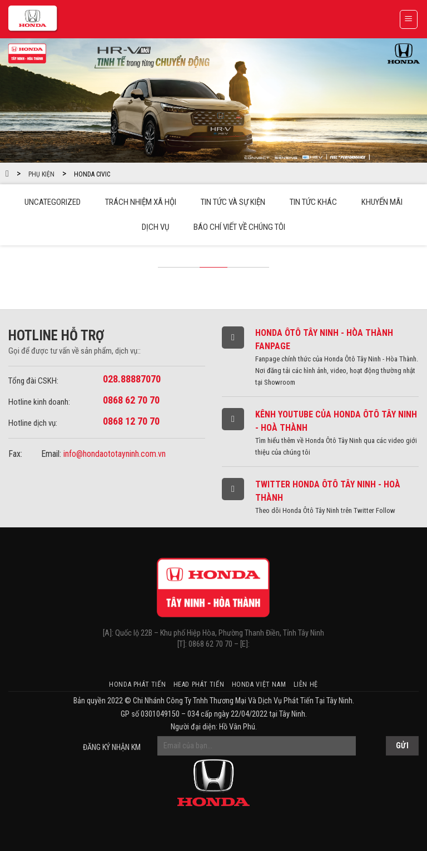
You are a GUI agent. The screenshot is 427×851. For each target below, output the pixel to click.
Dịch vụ (155, 227)
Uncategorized (52, 202)
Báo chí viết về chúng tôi (239, 227)
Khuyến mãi (382, 202)
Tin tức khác (313, 202)
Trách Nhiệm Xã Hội (140, 202)
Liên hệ (306, 684)
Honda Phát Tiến (137, 684)
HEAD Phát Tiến (199, 684)
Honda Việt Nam (259, 684)
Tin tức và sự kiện (233, 202)
